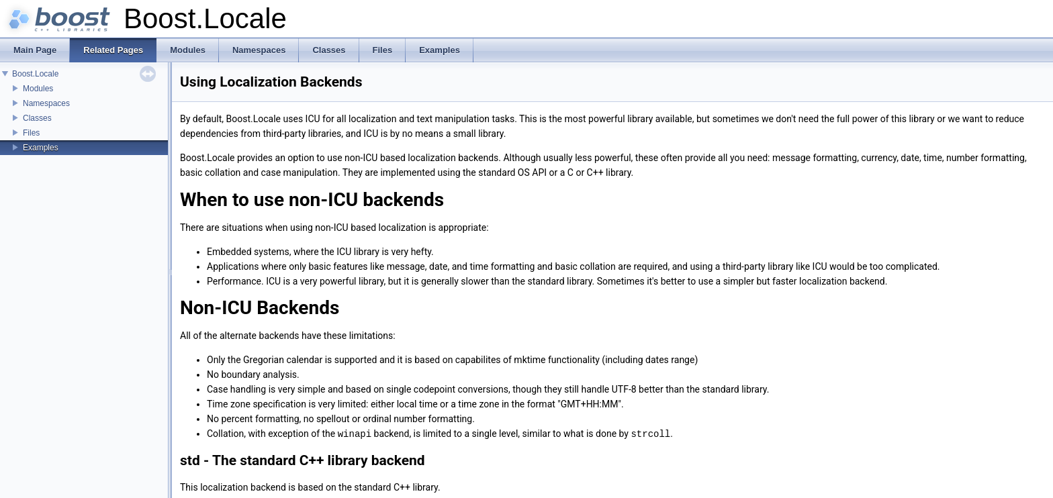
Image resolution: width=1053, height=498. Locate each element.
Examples (40, 147)
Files (31, 133)
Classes (37, 118)
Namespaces (46, 103)
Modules (38, 88)
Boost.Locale (35, 74)
